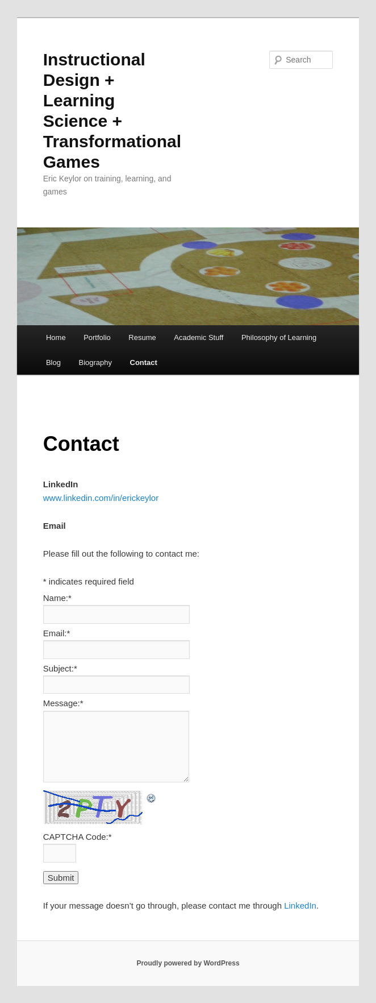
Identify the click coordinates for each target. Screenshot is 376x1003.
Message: (63, 703)
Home (56, 337)
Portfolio (97, 337)
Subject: (60, 668)
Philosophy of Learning (278, 337)
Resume (142, 337)
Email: (56, 633)
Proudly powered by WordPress (187, 963)
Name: (57, 598)
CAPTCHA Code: (77, 837)
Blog (53, 362)
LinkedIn (300, 905)
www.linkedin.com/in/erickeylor (100, 498)
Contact (143, 362)
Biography (95, 362)
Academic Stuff (198, 337)
